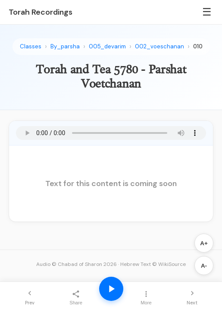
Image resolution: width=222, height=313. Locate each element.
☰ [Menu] (207, 12)
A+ (203, 243)
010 (198, 46)
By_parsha (65, 46)
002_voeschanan (159, 46)
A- (204, 265)
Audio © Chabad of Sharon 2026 (76, 264)
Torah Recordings (40, 12)
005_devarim (107, 46)
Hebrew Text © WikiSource (153, 264)
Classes (30, 46)
